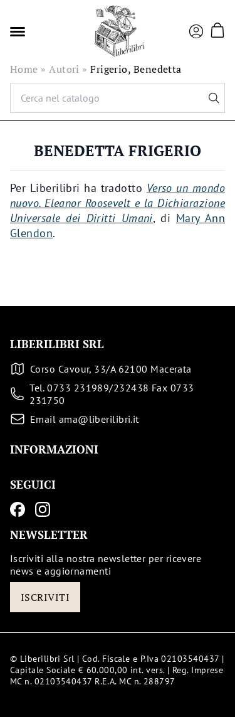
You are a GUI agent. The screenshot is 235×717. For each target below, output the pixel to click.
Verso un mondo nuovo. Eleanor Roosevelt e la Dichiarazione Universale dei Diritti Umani (117, 203)
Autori (64, 69)
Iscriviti (45, 597)
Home (24, 69)
